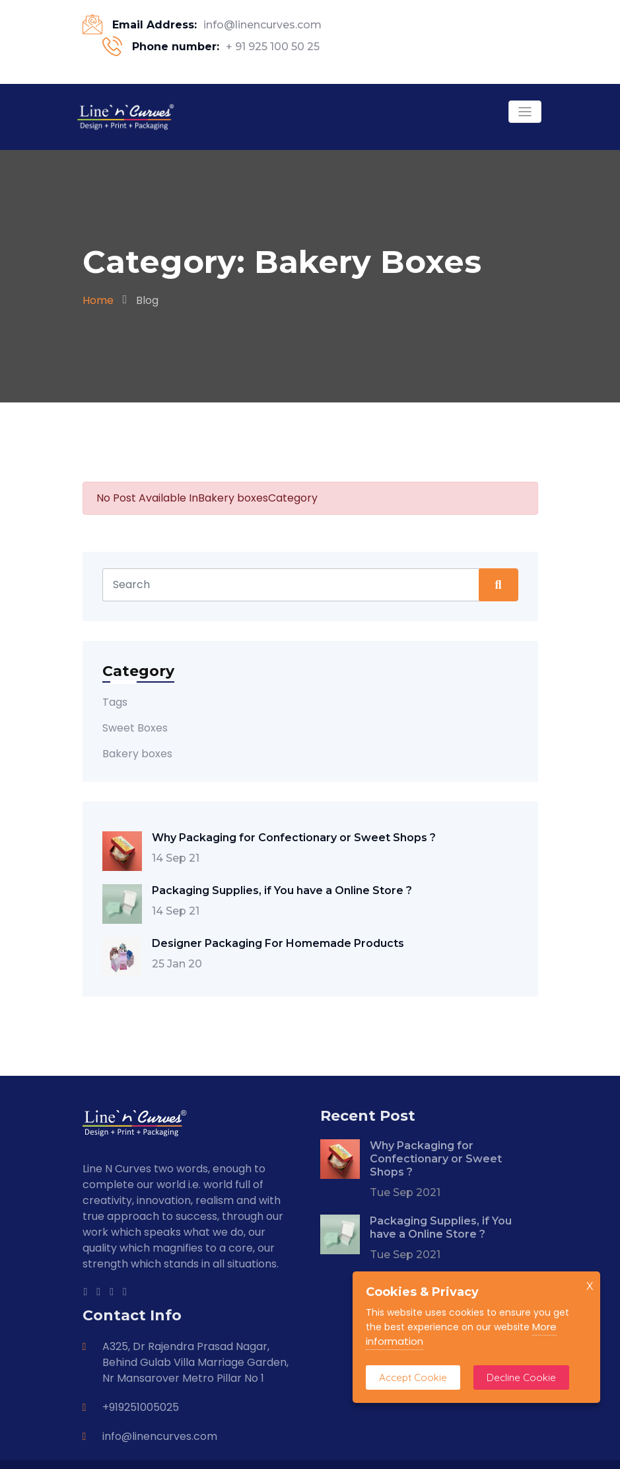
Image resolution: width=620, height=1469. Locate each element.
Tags (114, 702)
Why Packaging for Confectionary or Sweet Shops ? (294, 837)
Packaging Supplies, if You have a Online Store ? (282, 890)
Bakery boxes (137, 753)
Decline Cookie (521, 1377)
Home (98, 300)
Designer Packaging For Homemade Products (278, 943)
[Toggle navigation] (524, 111)
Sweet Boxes (135, 727)
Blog (147, 300)
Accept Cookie (413, 1377)
